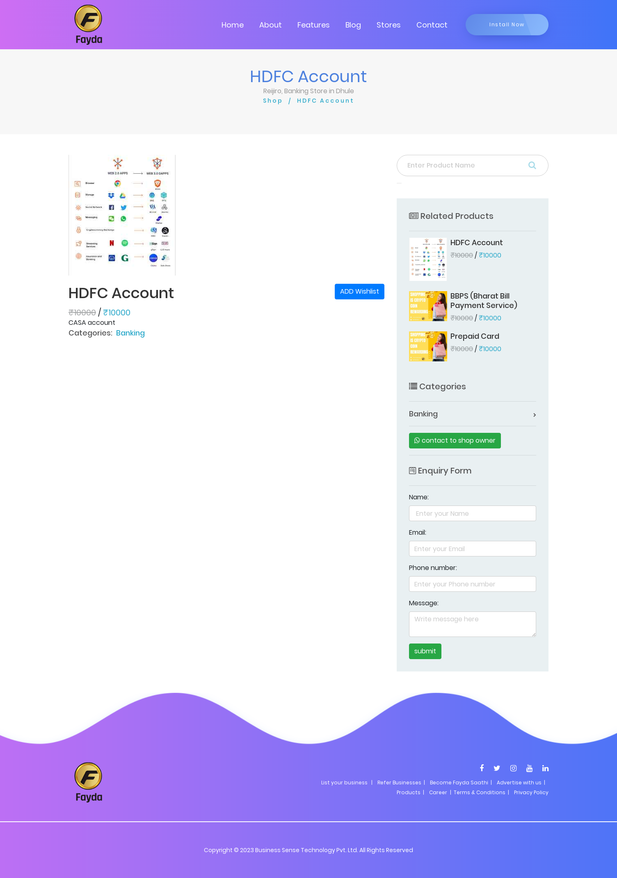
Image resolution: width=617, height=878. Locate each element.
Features (313, 25)
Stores (389, 25)
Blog (353, 25)
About (270, 25)
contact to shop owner (455, 440)
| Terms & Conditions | (479, 792)
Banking (130, 333)
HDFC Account (325, 101)
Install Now (507, 24)
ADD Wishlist (359, 291)
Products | (410, 792)
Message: (424, 603)
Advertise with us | (521, 782)
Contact (432, 25)
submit (425, 651)
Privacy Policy (531, 792)
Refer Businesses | (401, 782)
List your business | (346, 782)
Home (233, 25)
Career (438, 792)
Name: (419, 497)
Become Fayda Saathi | (461, 782)
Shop (273, 101)
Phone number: (433, 567)
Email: (417, 532)
